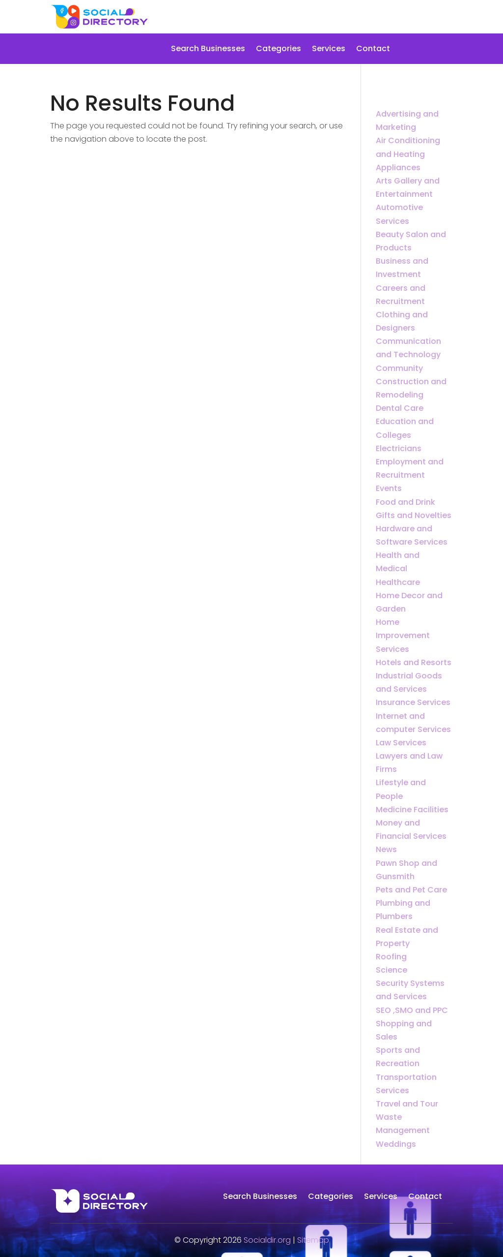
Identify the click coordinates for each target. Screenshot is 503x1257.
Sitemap (313, 1240)
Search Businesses (208, 49)
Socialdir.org (267, 1240)
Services (328, 49)
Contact (373, 49)
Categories (278, 49)
